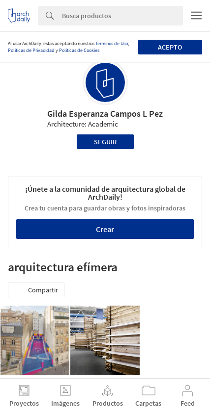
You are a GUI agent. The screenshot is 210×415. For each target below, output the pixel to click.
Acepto (170, 47)
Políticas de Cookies (79, 50)
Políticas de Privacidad (31, 50)
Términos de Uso (111, 43)
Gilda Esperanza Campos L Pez (105, 113)
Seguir (105, 141)
